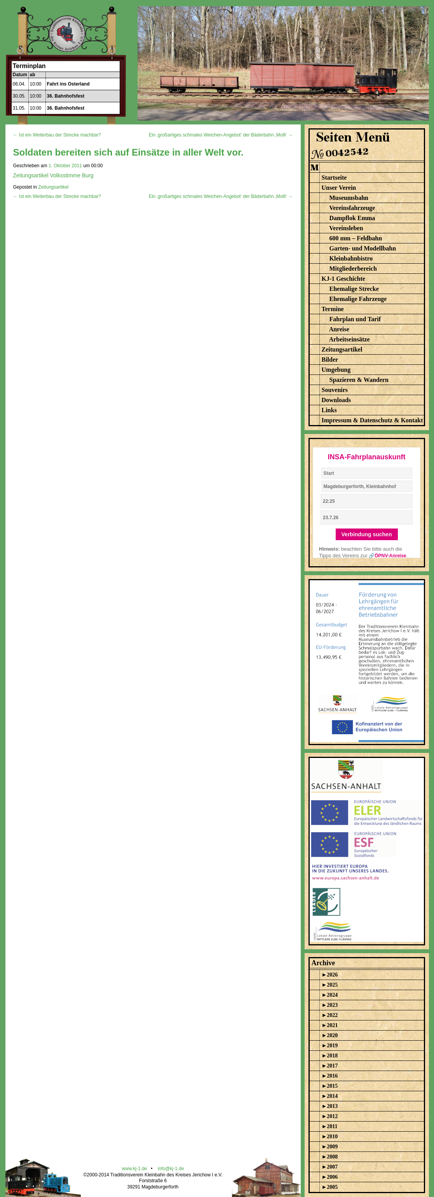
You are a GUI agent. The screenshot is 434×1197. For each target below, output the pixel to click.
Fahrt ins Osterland (68, 84)
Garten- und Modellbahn (362, 248)
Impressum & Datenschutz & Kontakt (372, 420)
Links (329, 410)
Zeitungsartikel (53, 187)
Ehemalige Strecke (354, 288)
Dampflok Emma (352, 218)
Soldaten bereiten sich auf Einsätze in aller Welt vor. (128, 152)
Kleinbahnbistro (351, 258)
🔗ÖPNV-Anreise (387, 555)
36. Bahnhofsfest (66, 96)
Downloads (336, 400)
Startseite (334, 177)
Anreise (339, 329)
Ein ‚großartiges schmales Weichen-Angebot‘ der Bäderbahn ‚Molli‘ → (221, 135)
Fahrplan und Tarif (355, 319)
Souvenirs (335, 390)
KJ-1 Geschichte (343, 278)
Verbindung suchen (367, 534)
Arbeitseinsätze (349, 339)
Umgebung (336, 369)
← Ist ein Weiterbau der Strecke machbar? (57, 135)
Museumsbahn (348, 197)
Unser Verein (339, 187)
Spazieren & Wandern (359, 379)
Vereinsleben (346, 228)
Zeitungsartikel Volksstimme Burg (53, 175)
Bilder (330, 359)
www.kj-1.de (134, 1168)
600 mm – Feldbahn (355, 238)
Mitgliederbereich (353, 268)
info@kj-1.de (171, 1168)
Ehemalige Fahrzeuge (358, 299)
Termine (333, 309)
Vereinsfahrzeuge (352, 208)
